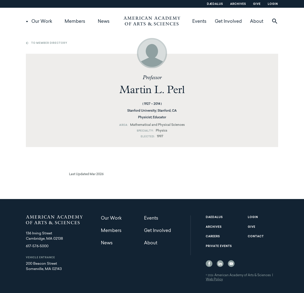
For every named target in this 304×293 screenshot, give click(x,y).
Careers (213, 236)
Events (199, 21)
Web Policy (214, 279)
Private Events (219, 246)
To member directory (49, 43)
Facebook (209, 263)
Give (257, 4)
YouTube (231, 263)
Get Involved (228, 21)
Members (75, 21)
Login (273, 4)
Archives (238, 4)
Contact (256, 236)
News (104, 21)
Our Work (41, 21)
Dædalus (215, 4)
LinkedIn (220, 263)
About (256, 21)
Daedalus (214, 217)
